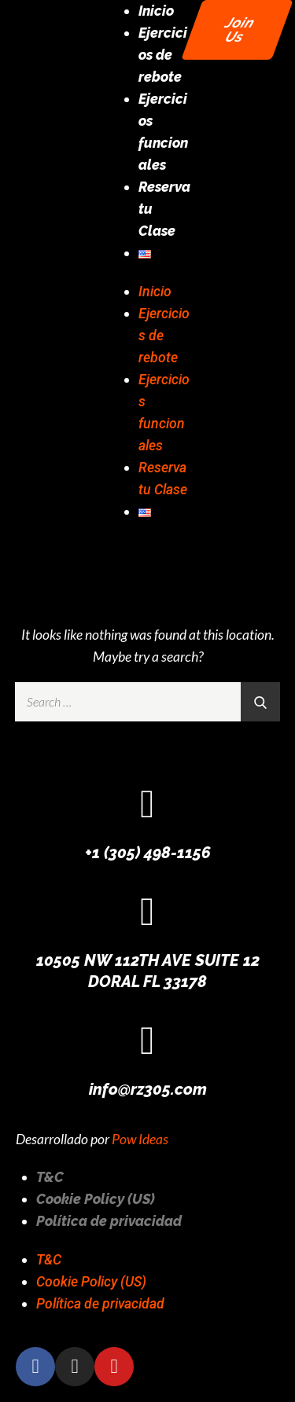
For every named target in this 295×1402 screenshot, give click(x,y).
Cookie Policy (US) (95, 1199)
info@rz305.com (148, 1089)
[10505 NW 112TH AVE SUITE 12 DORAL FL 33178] (148, 911)
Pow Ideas (140, 1139)
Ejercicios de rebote (162, 54)
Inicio (156, 10)
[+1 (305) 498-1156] (148, 804)
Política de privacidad (109, 1221)
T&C (50, 1177)
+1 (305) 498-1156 (148, 852)
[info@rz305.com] (148, 1040)
